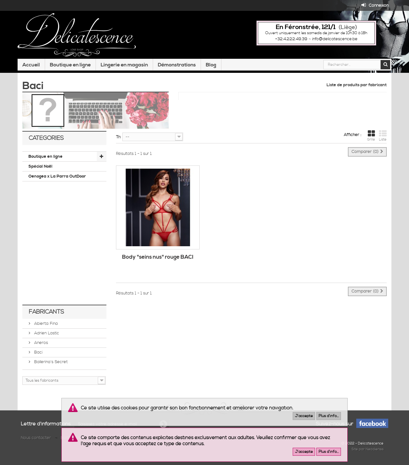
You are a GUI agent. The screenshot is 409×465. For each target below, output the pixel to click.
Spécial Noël (40, 166)
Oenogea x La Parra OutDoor (57, 176)
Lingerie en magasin (124, 65)
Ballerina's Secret (50, 361)
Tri (118, 137)
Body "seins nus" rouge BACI (157, 257)
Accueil (31, 65)
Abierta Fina (45, 323)
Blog (211, 65)
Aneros (40, 342)
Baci (37, 352)
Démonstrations (177, 65)
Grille (371, 136)
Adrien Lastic (46, 333)
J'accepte (304, 416)
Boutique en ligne (70, 65)
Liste (383, 136)
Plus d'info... (329, 416)
